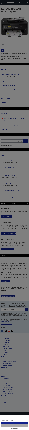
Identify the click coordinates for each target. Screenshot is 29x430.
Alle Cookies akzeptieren (14, 422)
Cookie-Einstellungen (14, 428)
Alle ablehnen (14, 425)
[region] (14, 422)
